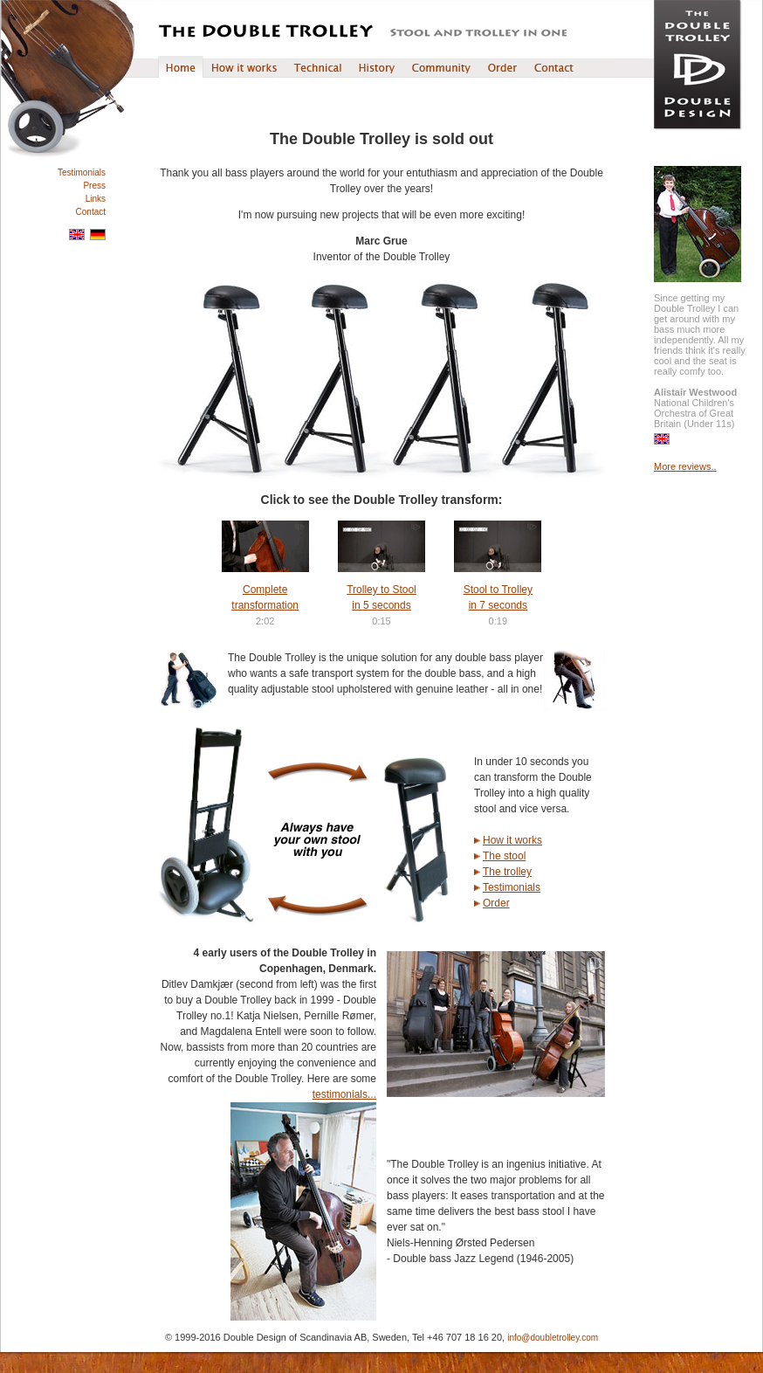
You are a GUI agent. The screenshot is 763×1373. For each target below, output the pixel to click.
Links (96, 199)
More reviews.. (685, 466)
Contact (91, 212)
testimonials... (344, 1094)
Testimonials (82, 172)
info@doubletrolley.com (552, 1337)
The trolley (507, 872)
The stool (504, 856)
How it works (512, 840)
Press (94, 185)
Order (496, 903)
